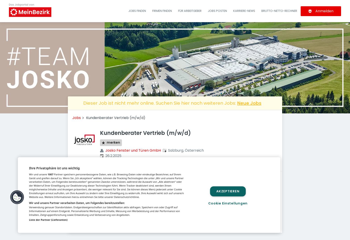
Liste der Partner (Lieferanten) (48, 219)
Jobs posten (217, 11)
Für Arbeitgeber (190, 11)
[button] (17, 197)
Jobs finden (137, 11)
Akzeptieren (227, 191)
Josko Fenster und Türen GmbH (133, 150)
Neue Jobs (249, 103)
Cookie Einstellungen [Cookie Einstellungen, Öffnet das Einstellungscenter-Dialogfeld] (228, 203)
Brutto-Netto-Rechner (279, 11)
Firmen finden (162, 11)
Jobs (76, 117)
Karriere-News (244, 11)
